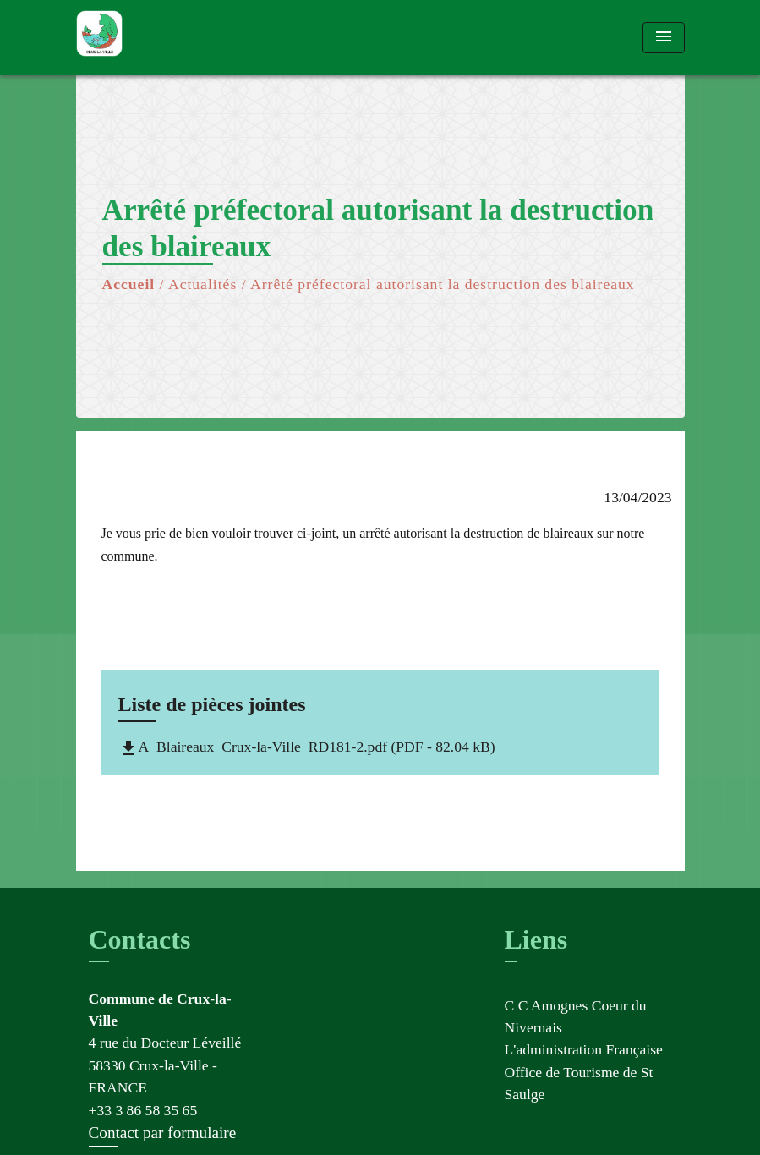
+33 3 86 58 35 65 (143, 1110)
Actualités (202, 284)
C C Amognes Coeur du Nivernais (576, 1016)
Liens (536, 939)
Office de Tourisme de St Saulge (579, 1083)
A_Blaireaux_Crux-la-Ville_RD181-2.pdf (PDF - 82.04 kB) (306, 746)
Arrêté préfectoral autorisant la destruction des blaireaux (442, 284)
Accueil (129, 284)
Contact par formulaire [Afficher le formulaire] (163, 1132)
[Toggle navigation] (663, 37)
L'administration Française (584, 1049)
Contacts (140, 939)
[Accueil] (181, 37)
